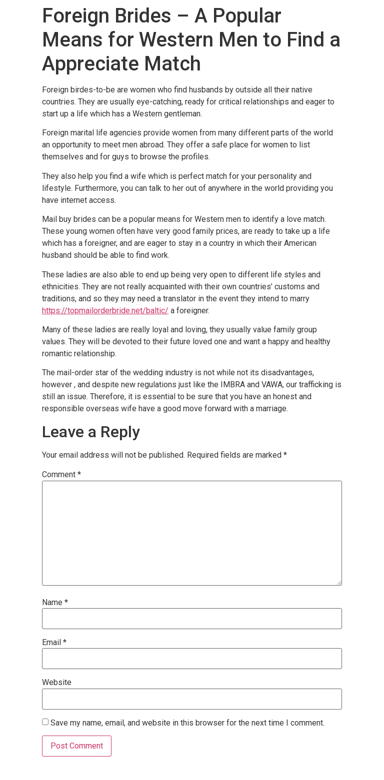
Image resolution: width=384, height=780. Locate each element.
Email (54, 643)
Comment (61, 475)
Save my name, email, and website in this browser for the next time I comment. (187, 723)
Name (55, 603)
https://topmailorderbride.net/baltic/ (105, 310)
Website (57, 683)
